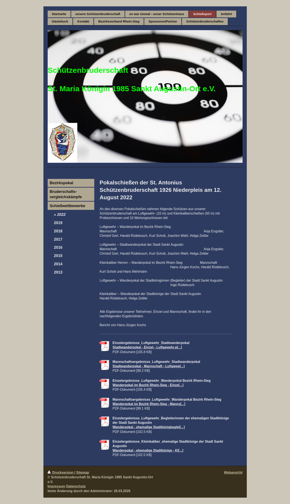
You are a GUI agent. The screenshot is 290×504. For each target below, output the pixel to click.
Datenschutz (76, 486)
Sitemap (82, 472)
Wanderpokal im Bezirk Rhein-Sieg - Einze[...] (147, 385)
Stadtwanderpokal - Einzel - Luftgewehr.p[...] (147, 347)
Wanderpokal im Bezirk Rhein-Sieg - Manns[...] (148, 404)
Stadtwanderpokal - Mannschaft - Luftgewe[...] (148, 366)
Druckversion (61, 472)
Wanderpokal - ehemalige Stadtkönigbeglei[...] (148, 427)
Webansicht (233, 472)
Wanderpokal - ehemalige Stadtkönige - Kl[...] (147, 450)
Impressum (56, 486)
